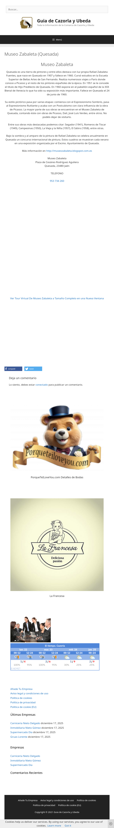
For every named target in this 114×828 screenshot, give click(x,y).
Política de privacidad (22, 702)
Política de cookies (21, 698)
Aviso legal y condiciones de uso (29, 693)
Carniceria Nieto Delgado (25, 723)
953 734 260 (57, 181)
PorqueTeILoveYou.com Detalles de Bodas (57, 477)
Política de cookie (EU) (23, 707)
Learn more (54, 825)
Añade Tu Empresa (21, 689)
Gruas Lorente (18, 736)
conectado (41, 384)
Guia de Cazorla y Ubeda (64, 21)
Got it (68, 825)
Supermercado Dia (21, 732)
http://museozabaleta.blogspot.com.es (69, 150)
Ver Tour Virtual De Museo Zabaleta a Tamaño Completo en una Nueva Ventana (57, 298)
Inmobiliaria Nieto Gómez (25, 727)
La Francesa (57, 596)
